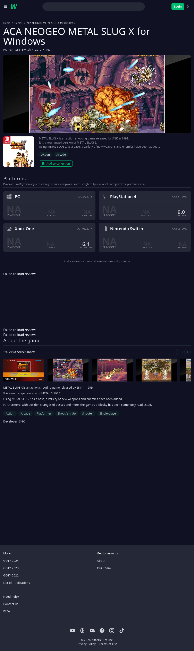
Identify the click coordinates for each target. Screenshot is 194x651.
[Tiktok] (121, 630)
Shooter (87, 413)
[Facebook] (102, 630)
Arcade (61, 154)
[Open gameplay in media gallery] (23, 370)
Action (45, 154)
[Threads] (82, 630)
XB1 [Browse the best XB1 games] (17, 49)
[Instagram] (111, 630)
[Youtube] (72, 630)
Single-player (108, 413)
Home (6, 23)
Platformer (44, 413)
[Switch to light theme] (189, 6)
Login (178, 6)
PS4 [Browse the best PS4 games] (10, 49)
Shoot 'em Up (67, 413)
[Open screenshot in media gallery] (68, 370)
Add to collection (56, 163)
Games (19, 23)
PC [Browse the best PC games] (5, 49)
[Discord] (92, 630)
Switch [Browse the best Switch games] (26, 49)
